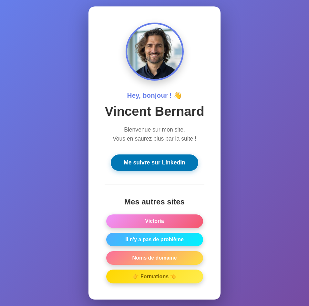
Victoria (154, 221)
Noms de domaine (154, 258)
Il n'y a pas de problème (154, 240)
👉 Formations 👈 (154, 277)
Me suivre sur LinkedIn (154, 163)
